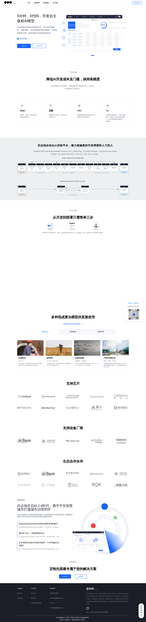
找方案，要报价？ (134, 303)
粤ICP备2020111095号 (78, 620)
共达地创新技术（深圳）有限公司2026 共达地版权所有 (72, 617)
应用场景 (36, 3)
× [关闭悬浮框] (142, 303)
